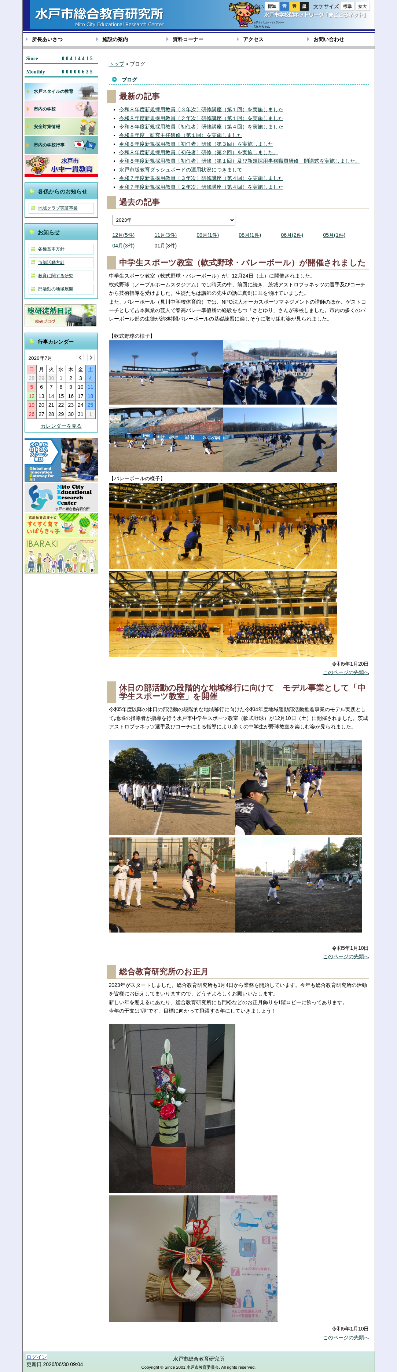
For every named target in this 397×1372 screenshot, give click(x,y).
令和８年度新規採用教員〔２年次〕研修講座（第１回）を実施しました (201, 118)
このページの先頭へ (346, 672)
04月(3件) (124, 246)
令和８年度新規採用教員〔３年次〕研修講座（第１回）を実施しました (201, 109)
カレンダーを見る (61, 426)
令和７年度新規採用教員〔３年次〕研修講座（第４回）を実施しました (201, 178)
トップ (116, 64)
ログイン (36, 1357)
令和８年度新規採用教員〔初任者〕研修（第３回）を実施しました (196, 144)
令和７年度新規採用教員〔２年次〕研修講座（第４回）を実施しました (201, 187)
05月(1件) (334, 235)
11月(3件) (166, 235)
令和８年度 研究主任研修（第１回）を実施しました (180, 135)
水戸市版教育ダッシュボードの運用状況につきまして (180, 170)
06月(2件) (292, 235)
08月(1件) (250, 235)
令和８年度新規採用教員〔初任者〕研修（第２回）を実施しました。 (198, 152)
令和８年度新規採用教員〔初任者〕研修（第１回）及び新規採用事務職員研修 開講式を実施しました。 (239, 161)
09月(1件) (208, 235)
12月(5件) (124, 235)
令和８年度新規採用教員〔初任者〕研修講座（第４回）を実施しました (201, 127)
